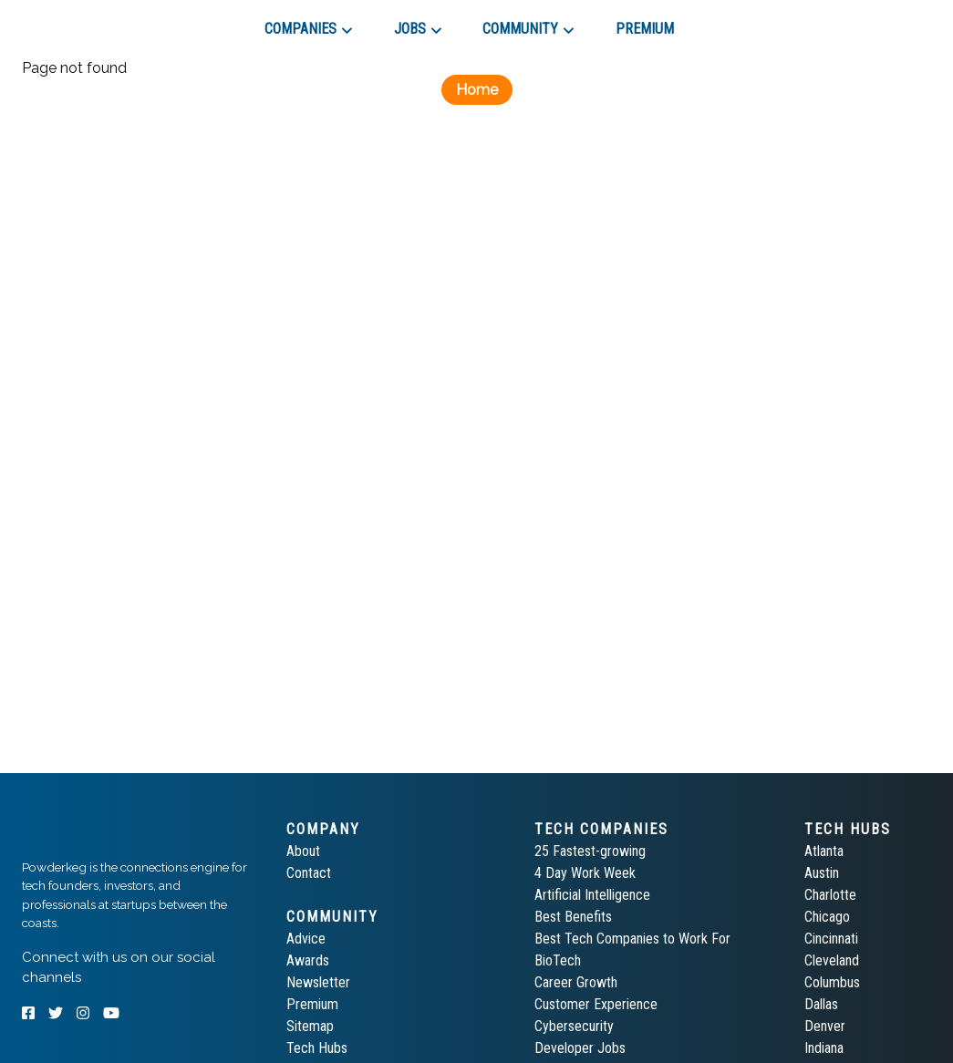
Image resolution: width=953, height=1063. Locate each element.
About (303, 851)
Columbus (832, 982)
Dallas (821, 1004)
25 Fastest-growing (590, 851)
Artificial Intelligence (592, 894)
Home (477, 89)
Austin (821, 873)
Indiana (824, 1048)
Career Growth (575, 982)
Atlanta (824, 851)
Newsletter (318, 982)
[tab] (87, 22)
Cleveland (831, 960)
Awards (307, 960)
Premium (312, 1004)
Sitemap (310, 1026)
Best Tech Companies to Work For (632, 938)
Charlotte (830, 894)
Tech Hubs (316, 1048)
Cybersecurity (574, 1026)
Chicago (827, 916)
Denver (824, 1026)
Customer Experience (596, 1004)
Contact (308, 873)
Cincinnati (831, 938)
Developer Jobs (580, 1048)
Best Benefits (573, 916)
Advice (306, 938)
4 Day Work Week (585, 873)
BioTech (557, 960)
